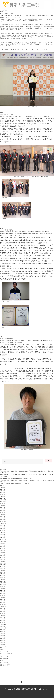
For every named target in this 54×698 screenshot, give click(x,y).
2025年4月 (2, 512)
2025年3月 (2, 514)
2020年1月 (2, 622)
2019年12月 (3, 624)
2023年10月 (3, 543)
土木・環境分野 (4, 658)
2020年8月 (2, 610)
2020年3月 (2, 619)
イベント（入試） (4, 651)
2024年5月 (2, 532)
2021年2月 (2, 599)
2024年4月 (2, 534)
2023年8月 (2, 546)
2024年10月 (3, 523)
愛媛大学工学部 (21, 4)
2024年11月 (3, 521)
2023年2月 (2, 557)
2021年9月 (2, 586)
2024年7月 (2, 528)
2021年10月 (3, 584)
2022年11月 (3, 563)
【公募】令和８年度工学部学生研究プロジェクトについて (14, 483)
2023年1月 (2, 559)
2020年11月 (3, 604)
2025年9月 (2, 503)
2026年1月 (2, 496)
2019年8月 (2, 631)
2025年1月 (2, 518)
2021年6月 (2, 592)
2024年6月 (2, 530)
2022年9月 (2, 566)
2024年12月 (3, 519)
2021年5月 (2, 593)
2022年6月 (2, 572)
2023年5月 (2, 552)
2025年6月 (2, 509)
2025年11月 (3, 500)
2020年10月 (3, 606)
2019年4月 (2, 638)
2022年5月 (2, 574)
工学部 (1, 11)
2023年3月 (2, 555)
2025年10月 (3, 501)
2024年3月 (2, 536)
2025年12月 (3, 498)
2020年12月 (3, 602)
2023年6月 (2, 550)
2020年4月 (2, 617)
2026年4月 (2, 491)
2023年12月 (3, 539)
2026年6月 (2, 487)
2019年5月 (2, 637)
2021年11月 (3, 583)
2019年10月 (3, 628)
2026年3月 (2, 492)
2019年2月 (2, 642)
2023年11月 (3, 541)
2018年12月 (3, 646)
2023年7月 (2, 548)
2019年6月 (2, 635)
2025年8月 (2, 505)
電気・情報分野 (4, 666)
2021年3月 (2, 597)
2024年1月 (2, 538)
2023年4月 (2, 554)
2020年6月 (2, 613)
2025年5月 (2, 510)
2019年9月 (2, 629)
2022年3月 (2, 577)
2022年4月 (2, 575)
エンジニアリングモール (6, 653)
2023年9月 (2, 545)
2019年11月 (3, 626)
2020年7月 (2, 611)
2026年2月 (2, 494)
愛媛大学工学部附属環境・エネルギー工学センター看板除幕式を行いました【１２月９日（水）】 (24, 116)
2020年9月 (2, 608)
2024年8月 (2, 527)
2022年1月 (2, 579)
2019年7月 (2, 633)
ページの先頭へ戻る (47, 674)
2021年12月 (3, 581)
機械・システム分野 (5, 664)
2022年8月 (2, 568)
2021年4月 (2, 595)
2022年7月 (2, 570)
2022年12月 (3, 561)
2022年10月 (3, 564)
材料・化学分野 (4, 662)
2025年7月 (2, 507)
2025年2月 (2, 516)
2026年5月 (2, 489)
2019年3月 (2, 640)
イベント (2, 649)
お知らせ (2, 112)
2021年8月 (2, 588)
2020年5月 (2, 615)
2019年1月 (2, 644)
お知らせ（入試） (4, 656)
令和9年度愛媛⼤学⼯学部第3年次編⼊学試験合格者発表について (16, 478)
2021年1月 (2, 601)
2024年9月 (2, 525)
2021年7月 (2, 590)
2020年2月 (2, 620)
